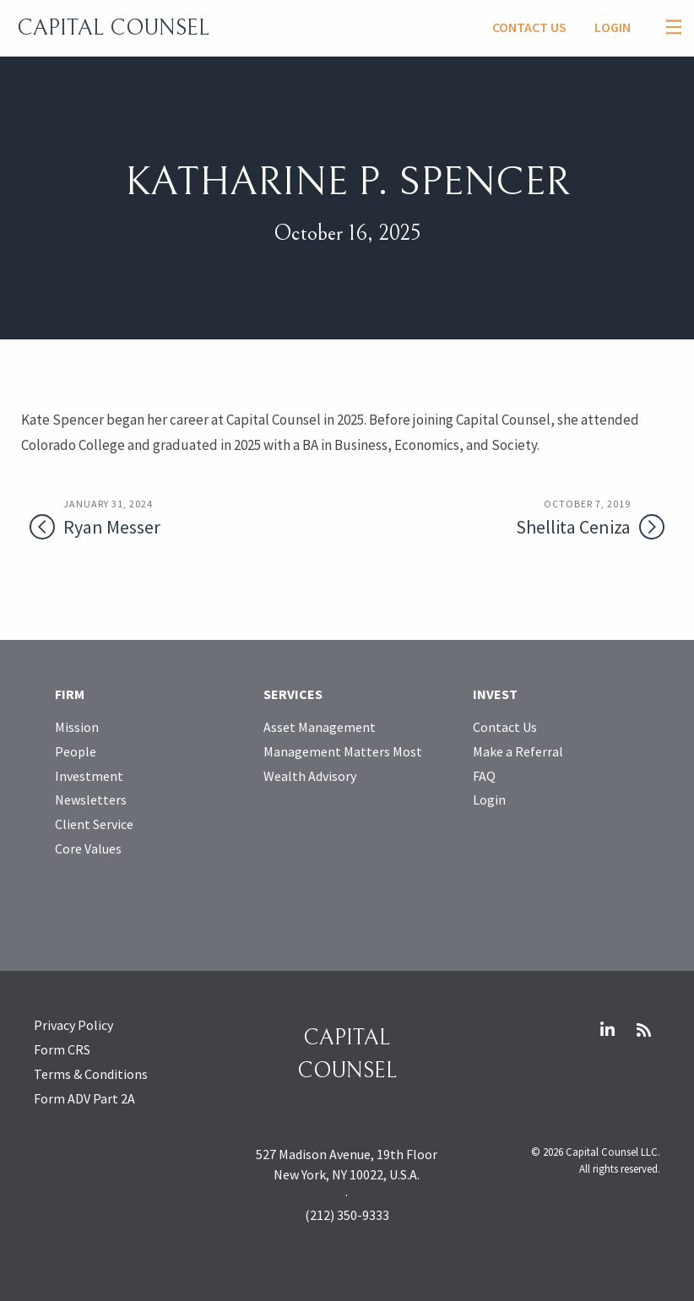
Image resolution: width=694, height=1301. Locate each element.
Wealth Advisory (309, 775)
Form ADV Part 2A (84, 1098)
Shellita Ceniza (538, 518)
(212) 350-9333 (347, 1214)
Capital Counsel (113, 28)
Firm (69, 694)
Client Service (94, 824)
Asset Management (319, 726)
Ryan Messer (156, 518)
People (75, 751)
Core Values (88, 848)
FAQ (484, 775)
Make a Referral (518, 751)
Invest (495, 694)
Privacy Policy (73, 1024)
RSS (643, 1030)
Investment (89, 775)
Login (612, 27)
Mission (77, 726)
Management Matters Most (342, 751)
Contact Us (529, 27)
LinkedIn (607, 1030)
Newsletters (91, 799)
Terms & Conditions (91, 1073)
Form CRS (62, 1049)
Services (293, 694)
